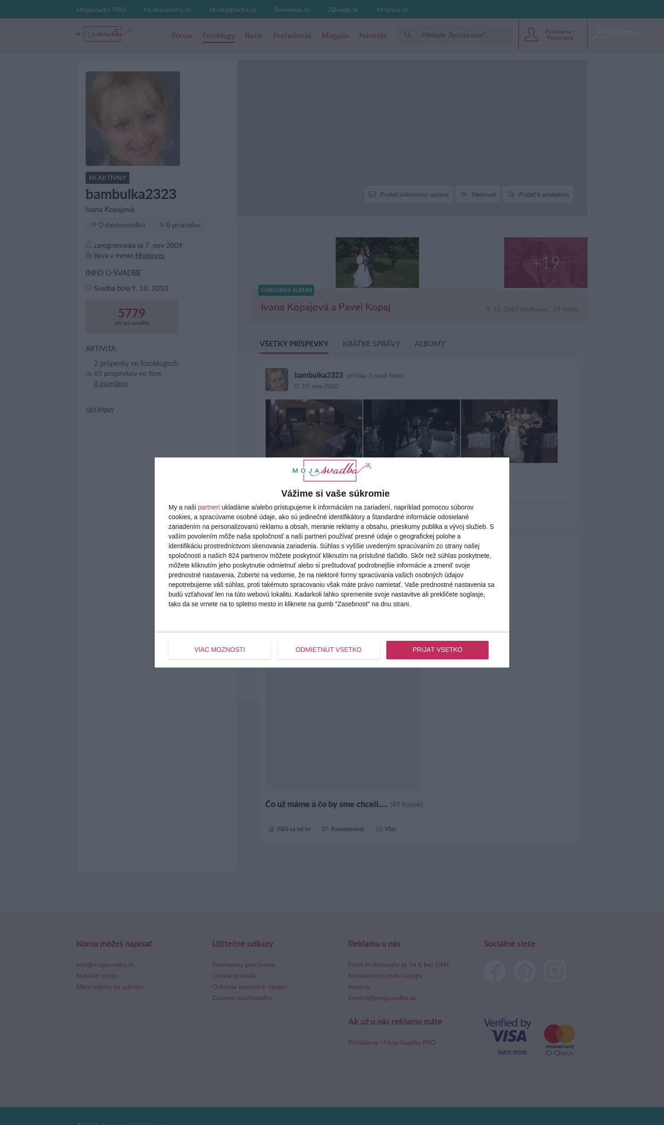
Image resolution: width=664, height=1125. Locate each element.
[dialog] (332, 562)
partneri (209, 507)
